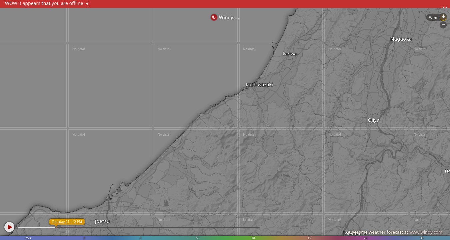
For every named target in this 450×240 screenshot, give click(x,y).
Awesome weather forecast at (395, 232)
